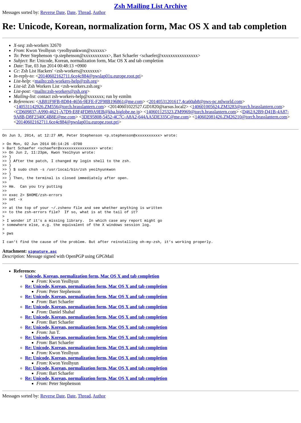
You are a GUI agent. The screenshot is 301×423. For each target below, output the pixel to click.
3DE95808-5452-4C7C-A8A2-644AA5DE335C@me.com (135, 116)
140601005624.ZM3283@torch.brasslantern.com (237, 106)
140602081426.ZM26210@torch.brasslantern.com (241, 116)
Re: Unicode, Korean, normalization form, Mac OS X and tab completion (96, 308)
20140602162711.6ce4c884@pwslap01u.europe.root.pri (89, 76)
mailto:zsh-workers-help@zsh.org (66, 81)
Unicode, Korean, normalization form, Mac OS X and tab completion (92, 298)
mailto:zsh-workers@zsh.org (60, 91)
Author (99, 12)
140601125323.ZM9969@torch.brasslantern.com (191, 111)
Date (71, 12)
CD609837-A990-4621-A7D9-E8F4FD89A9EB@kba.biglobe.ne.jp (78, 111)
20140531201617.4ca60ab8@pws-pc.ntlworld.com (195, 101)
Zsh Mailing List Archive (150, 6)
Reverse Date (52, 12)
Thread (84, 12)
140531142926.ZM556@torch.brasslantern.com (60, 106)
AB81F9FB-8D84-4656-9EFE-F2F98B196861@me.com (90, 101)
